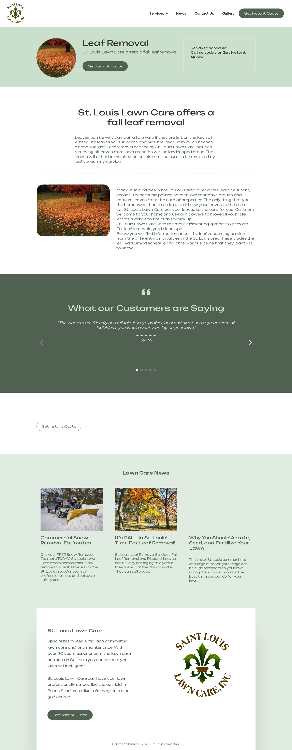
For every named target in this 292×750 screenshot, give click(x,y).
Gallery (228, 13)
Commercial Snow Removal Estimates (59, 540)
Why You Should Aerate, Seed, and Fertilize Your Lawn (213, 542)
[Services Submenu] (168, 13)
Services (156, 13)
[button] (250, 343)
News (181, 13)
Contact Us (204, 13)
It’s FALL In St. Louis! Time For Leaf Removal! (139, 540)
